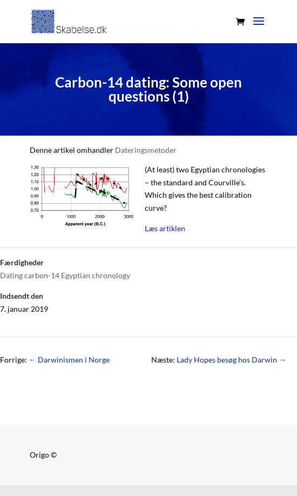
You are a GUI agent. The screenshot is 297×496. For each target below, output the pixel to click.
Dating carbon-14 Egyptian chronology (65, 275)
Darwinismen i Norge (69, 359)
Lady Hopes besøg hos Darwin (231, 359)
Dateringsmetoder (146, 150)
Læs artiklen (165, 228)
